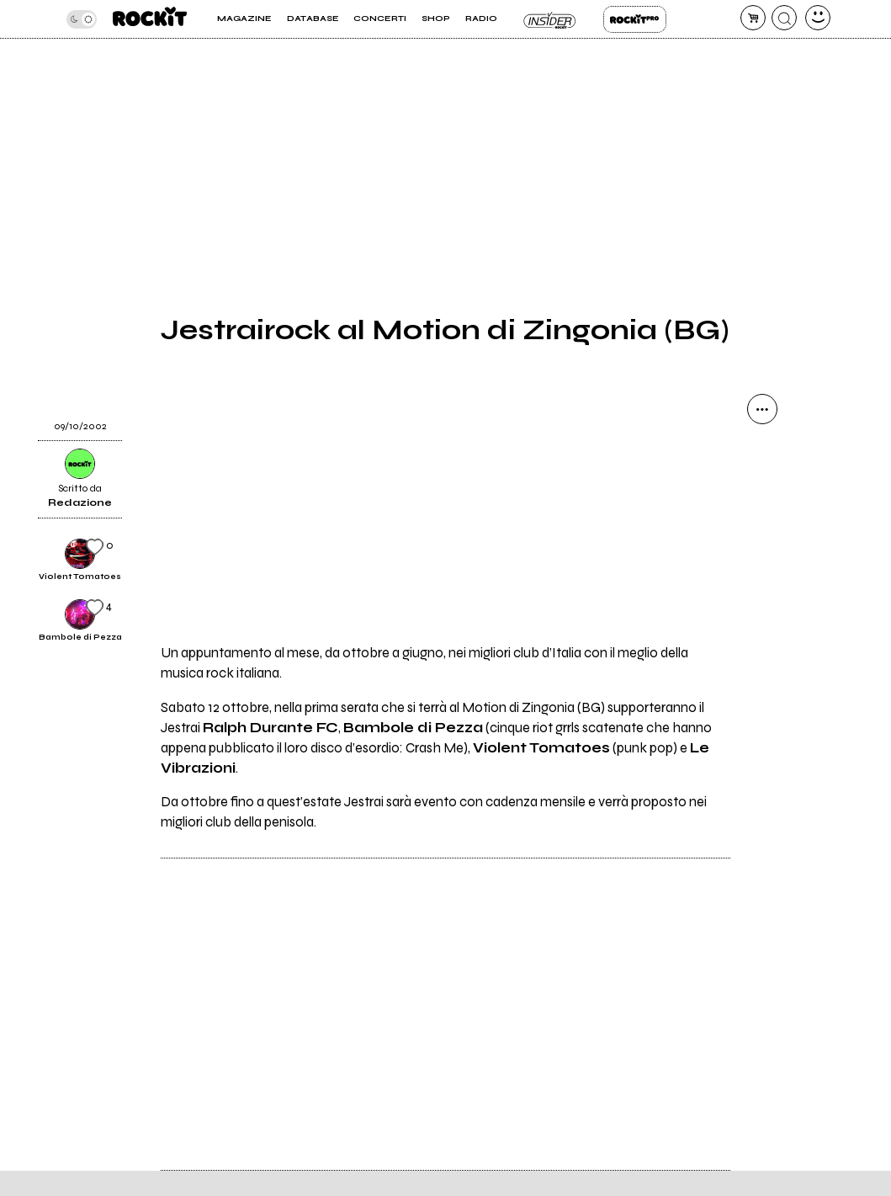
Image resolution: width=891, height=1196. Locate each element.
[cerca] (784, 17)
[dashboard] (817, 17)
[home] (150, 19)
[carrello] (753, 17)
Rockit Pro (634, 19)
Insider (550, 19)
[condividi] (762, 409)
